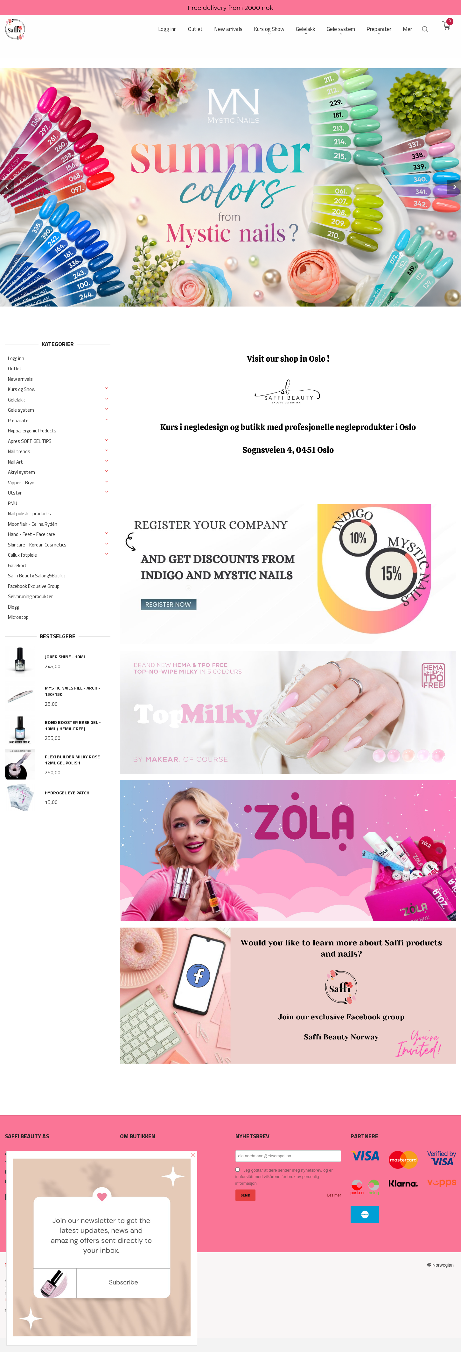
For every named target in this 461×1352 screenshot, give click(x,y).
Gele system (21, 410)
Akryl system (21, 472)
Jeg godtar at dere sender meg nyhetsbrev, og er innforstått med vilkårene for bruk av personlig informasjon (284, 1177)
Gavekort (17, 565)
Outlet (15, 368)
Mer (407, 29)
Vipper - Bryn (21, 482)
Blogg (13, 607)
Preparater (19, 420)
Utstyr (15, 492)
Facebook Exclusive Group (33, 586)
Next (454, 187)
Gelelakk (16, 399)
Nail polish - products (29, 513)
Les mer (334, 1195)
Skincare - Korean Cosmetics (37, 544)
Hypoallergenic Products (32, 430)
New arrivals (20, 379)
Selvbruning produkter (30, 596)
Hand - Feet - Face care (31, 534)
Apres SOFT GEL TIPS (30, 441)
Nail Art (15, 462)
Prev (7, 187)
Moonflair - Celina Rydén (32, 524)
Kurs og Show (21, 389)
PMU (12, 503)
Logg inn (16, 358)
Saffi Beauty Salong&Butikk (36, 575)
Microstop (18, 617)
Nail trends (19, 451)
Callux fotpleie (22, 555)
